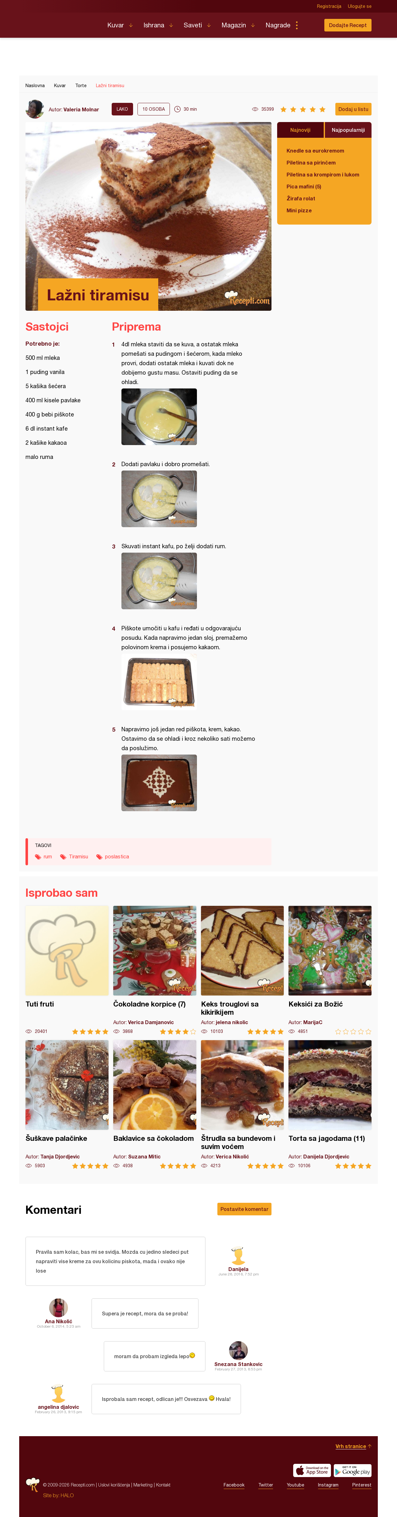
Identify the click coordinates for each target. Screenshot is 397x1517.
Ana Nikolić (58, 1321)
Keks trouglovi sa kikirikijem (242, 970)
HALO (67, 1495)
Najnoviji (300, 130)
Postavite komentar (244, 1209)
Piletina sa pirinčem (311, 162)
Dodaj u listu (353, 109)
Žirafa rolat (301, 198)
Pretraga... (309, 25)
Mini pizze (299, 210)
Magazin (233, 25)
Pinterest (362, 1484)
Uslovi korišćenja (114, 1484)
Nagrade (278, 25)
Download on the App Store (312, 1470)
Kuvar (115, 25)
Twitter (265, 1484)
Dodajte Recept (348, 25)
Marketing (143, 1484)
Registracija (329, 6)
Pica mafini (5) (304, 186)
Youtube (295, 1484)
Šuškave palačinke (67, 1104)
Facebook (234, 1484)
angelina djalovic (58, 1407)
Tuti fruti (67, 970)
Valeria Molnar (81, 109)
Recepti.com (61, 22)
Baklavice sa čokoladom (154, 1104)
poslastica (117, 856)
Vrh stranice (351, 1446)
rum (48, 856)
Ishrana (153, 25)
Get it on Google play (353, 1470)
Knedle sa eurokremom (315, 150)
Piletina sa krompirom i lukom (323, 174)
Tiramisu (78, 856)
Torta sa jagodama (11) (330, 1104)
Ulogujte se (360, 6)
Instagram (328, 1484)
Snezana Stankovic (238, 1364)
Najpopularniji (348, 130)
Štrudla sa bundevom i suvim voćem (242, 1104)
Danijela (238, 1269)
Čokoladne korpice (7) (154, 970)
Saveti (193, 25)
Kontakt (163, 1484)
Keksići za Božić (330, 970)
